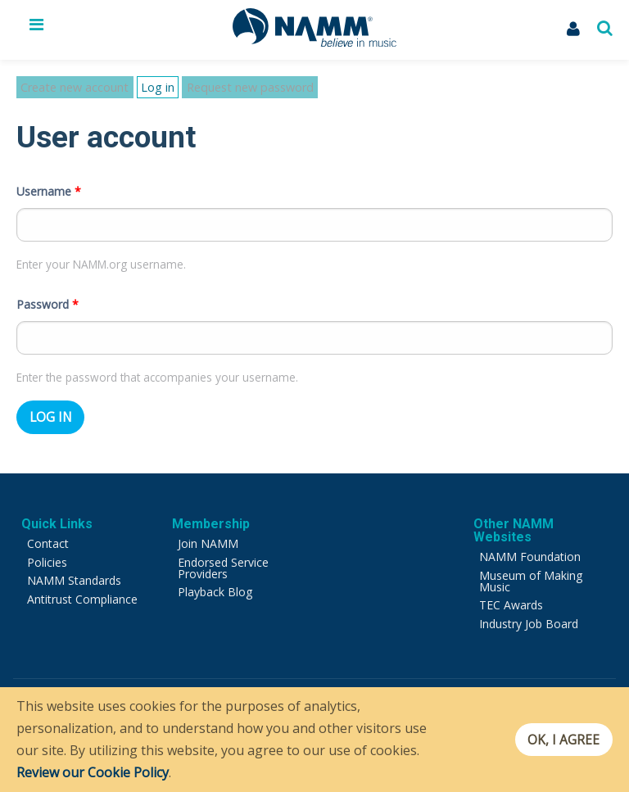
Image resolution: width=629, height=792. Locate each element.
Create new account (67, 87)
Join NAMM (208, 529)
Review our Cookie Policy (92, 772)
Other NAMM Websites (513, 516)
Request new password (229, 87)
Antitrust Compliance (82, 584)
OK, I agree (558, 739)
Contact (48, 529)
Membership (211, 510)
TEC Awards (511, 591)
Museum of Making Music (530, 566)
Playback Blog (215, 578)
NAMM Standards (74, 566)
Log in (146, 88)
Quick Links (57, 510)
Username (48, 176)
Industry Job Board (528, 609)
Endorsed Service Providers (223, 553)
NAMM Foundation (530, 542)
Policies (47, 547)
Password (47, 289)
